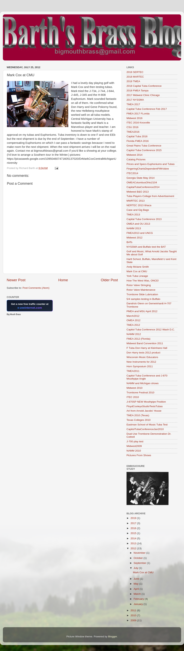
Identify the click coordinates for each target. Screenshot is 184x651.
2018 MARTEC (135, 76)
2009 (134, 620)
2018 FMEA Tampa (138, 90)
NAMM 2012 (134, 334)
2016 (134, 528)
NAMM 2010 (134, 450)
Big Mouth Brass (14, 314)
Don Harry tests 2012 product (143, 352)
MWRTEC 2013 (136, 200)
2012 (134, 548)
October (139, 558)
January (139, 604)
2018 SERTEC (135, 72)
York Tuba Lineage (137, 276)
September (140, 563)
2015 (134, 533)
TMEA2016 (133, 131)
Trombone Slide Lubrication (142, 294)
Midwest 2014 (134, 154)
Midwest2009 (134, 446)
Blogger (112, 636)
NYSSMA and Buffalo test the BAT (146, 246)
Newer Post (16, 280)
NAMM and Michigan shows (143, 383)
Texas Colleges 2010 (138, 420)
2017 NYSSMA (135, 99)
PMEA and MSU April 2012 (142, 311)
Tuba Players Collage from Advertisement (150, 196)
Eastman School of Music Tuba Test (147, 424)
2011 (134, 610)
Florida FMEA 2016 (138, 141)
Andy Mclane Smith (138, 266)
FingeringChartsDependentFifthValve (148, 168)
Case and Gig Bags (138, 209)
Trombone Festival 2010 (140, 392)
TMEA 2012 (133, 324)
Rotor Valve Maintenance (141, 289)
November (140, 552)
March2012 (133, 315)
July (136, 568)
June (137, 578)
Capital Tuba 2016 (137, 136)
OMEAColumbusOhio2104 (142, 182)
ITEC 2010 (133, 397)
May (136, 583)
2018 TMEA (133, 81)
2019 (134, 518)
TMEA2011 (133, 371)
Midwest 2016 (134, 118)
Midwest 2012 (134, 237)
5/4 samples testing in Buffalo (143, 299)
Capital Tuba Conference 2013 (144, 219)
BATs (129, 242)
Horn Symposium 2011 (140, 366)
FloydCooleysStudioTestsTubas (145, 406)
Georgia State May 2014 (140, 177)
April (137, 588)
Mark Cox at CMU (137, 271)
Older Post (109, 280)
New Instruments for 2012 (141, 361)
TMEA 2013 (133, 214)
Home (63, 280)
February (139, 598)
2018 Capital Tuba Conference (144, 85)
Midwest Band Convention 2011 (145, 343)
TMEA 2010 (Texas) (138, 415)
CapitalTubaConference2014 (143, 187)
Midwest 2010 (134, 387)
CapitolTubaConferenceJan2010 (145, 429)
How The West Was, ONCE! (143, 280)
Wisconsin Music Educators (142, 357)
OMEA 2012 (133, 320)
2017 (134, 523)
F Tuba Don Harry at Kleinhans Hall (147, 348)
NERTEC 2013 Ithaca (139, 205)
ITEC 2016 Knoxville (138, 122)
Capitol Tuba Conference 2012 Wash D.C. (151, 329)
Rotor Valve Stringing (139, 285)
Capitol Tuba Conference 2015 (144, 150)
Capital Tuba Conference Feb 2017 (147, 109)
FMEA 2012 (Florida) (138, 338)
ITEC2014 (132, 173)
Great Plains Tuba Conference (144, 145)
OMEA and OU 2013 (138, 223)
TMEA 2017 (133, 104)
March (137, 593)
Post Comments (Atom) (36, 287)
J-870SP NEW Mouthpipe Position (146, 401)
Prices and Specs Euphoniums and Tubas (151, 164)
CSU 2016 (132, 127)
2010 (134, 615)
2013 (134, 543)
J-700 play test (135, 441)
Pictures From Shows (139, 455)
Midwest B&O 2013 (138, 191)
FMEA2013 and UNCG (140, 233)
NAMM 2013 (134, 228)
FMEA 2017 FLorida (138, 113)
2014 (134, 538)
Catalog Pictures (136, 159)
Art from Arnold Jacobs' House (144, 410)
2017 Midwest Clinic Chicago (143, 95)
